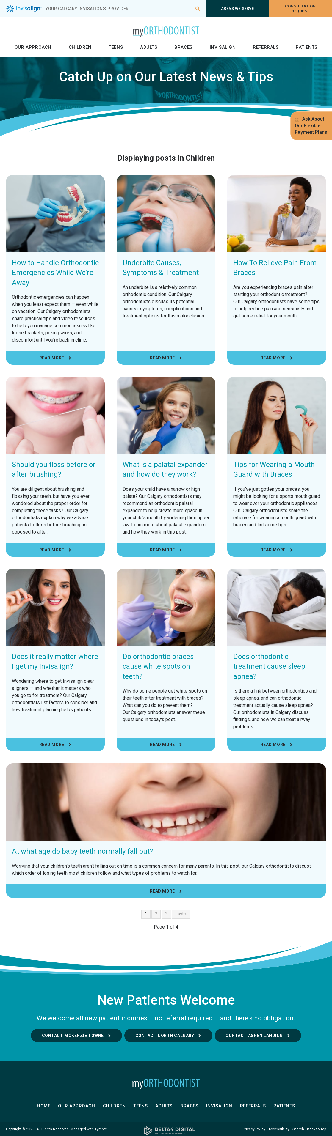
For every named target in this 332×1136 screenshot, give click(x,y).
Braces (183, 47)
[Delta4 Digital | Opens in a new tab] (166, 1130)
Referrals (265, 47)
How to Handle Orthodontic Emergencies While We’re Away (55, 273)
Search (298, 1129)
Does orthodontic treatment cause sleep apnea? (269, 666)
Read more (51, 357)
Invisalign (223, 47)
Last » (181, 914)
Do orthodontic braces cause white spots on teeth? (158, 666)
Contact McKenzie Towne (73, 1035)
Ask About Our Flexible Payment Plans (311, 125)
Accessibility (278, 1129)
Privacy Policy (254, 1129)
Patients (306, 47)
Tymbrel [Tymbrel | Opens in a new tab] (101, 1129)
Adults (148, 47)
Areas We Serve (237, 8)
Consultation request (300, 8)
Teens (116, 47)
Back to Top (316, 1129)
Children (80, 47)
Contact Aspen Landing (254, 1035)
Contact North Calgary (164, 1035)
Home (43, 1106)
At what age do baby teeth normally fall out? (82, 851)
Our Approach (33, 47)
